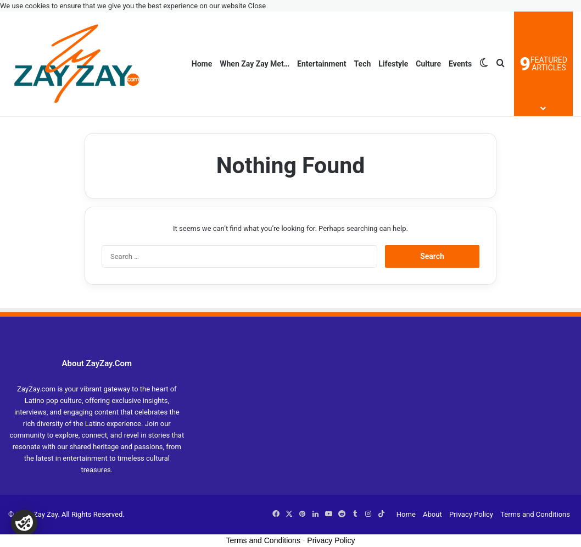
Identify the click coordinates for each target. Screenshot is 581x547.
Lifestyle (393, 63)
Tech (362, 63)
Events (460, 63)
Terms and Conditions (535, 514)
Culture (428, 63)
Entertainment (322, 63)
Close (257, 6)
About (432, 514)
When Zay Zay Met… (254, 63)
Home (202, 63)
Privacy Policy (471, 514)
